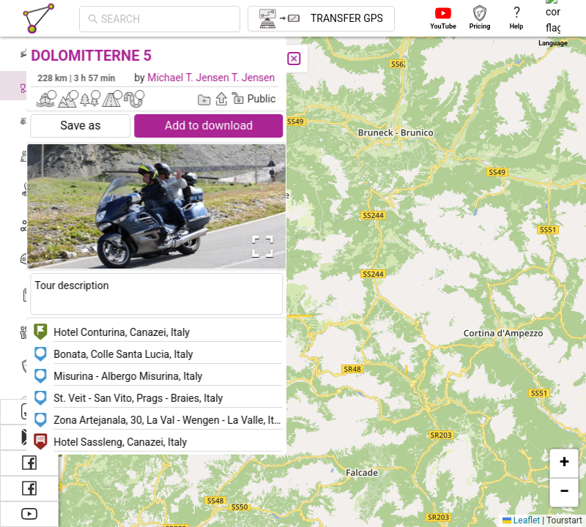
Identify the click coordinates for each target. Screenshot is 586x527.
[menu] (29, 216)
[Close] (326, 58)
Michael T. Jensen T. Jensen (243, 77)
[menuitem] (29, 50)
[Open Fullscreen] (291, 246)
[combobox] (133, 19)
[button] (564, 463)
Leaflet (521, 520)
